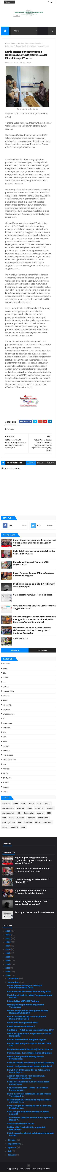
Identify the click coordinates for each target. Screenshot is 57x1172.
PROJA (5, 773)
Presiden (6, 769)
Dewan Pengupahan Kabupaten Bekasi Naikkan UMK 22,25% (27, 1011)
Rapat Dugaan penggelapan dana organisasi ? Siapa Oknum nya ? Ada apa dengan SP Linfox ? (34, 543)
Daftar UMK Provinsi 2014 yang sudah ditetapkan (26, 1128)
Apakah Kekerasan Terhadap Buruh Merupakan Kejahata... (26, 1077)
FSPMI (5, 700)
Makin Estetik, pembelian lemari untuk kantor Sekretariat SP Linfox (34, 552)
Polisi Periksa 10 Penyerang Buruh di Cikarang (30, 1062)
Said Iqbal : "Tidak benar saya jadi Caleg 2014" (30, 1030)
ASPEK (5, 668)
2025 (8, 931)
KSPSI (5, 742)
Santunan (7, 778)
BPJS (5, 682)
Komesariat (7, 723)
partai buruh (8, 755)
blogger (31, 463)
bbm (4, 673)
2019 (7, 953)
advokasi (6, 664)
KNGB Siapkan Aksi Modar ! (21, 1026)
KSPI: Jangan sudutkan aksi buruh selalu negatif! (28, 1112)
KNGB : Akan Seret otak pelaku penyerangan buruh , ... (30, 1134)
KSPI (4, 737)
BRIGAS (5, 687)
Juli (10, 1151)
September (14, 1144)
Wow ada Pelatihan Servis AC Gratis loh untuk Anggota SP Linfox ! (34, 607)
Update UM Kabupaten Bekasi (22, 1022)
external (6, 696)
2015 (7, 968)
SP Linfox (46, 1169)
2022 (8, 942)
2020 (8, 949)
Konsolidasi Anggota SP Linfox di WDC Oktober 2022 (30, 563)
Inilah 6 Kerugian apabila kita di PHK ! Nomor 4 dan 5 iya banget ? (34, 585)
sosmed (6, 787)
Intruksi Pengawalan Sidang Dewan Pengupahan (25, 1057)
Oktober (12, 1140)
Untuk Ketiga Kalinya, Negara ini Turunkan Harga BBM (29, 1034)
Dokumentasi (8, 691)
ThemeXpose (24, 1169)
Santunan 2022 (20, 638)
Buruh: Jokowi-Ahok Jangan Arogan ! (26, 1039)
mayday (6, 746)
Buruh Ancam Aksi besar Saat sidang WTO (29, 991)
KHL (4, 719)
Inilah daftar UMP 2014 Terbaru (23, 1001)
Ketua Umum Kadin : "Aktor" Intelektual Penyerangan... (27, 1089)
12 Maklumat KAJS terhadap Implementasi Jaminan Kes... (29, 1100)
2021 (7, 946)
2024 (8, 935)
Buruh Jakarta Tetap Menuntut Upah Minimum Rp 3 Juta (26, 1017)
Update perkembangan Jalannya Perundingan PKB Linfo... (24, 986)
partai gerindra (9, 760)
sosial (5, 783)
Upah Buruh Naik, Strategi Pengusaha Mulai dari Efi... (29, 996)
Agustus (12, 1147)
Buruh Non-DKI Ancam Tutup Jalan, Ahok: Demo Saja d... (28, 1071)
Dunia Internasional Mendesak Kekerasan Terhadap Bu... (29, 1094)
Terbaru (15, 651)
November (13, 982)
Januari (12, 1154)
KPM (4, 732)
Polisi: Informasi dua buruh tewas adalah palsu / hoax (28, 1083)
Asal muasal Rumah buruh (20, 1123)
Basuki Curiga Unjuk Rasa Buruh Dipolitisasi (29, 1066)
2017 (7, 960)
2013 (7, 975)
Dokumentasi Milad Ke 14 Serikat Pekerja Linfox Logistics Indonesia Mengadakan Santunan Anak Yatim (31, 630)
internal (6, 710)
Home (7, 44)
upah (5, 792)
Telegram (42, 651)
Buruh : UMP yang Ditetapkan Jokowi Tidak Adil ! (29, 1044)
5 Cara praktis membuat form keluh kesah (32, 595)
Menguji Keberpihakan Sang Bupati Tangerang (25, 1005)
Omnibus (6, 751)
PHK (4, 764)
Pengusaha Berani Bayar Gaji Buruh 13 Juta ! (30, 1049)
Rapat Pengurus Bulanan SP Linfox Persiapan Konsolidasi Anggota (33, 574)
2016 (7, 964)
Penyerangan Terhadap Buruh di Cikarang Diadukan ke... (29, 1106)
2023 (8, 938)
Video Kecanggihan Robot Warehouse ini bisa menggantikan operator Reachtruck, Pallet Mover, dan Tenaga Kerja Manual (34, 619)
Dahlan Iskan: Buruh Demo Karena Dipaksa (29, 1053)
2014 (7, 971)
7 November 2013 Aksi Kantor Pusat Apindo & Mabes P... (30, 1118)
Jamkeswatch (9, 714)
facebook (50, 463)
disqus (40, 463)
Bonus (5, 678)
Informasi (15, 44)
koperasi (6, 728)
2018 (7, 957)
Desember (13, 978)
